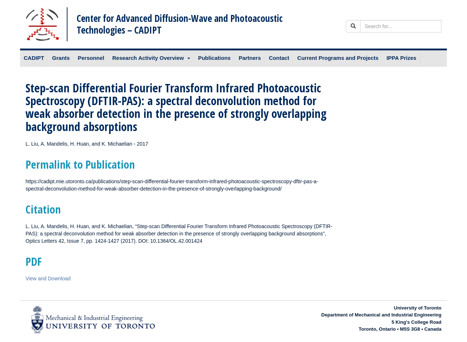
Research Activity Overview (148, 58)
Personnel (91, 58)
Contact (279, 58)
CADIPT (34, 58)
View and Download (48, 278)
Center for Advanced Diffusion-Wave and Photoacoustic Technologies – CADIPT (180, 24)
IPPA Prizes (401, 58)
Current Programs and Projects (338, 58)
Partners (250, 58)
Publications (214, 58)
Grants (61, 58)
